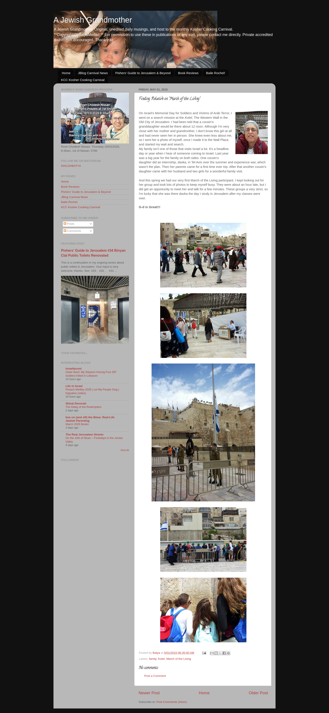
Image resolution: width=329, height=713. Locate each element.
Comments (72, 230)
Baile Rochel (69, 202)
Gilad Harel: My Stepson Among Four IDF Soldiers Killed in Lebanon (91, 373)
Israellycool (73, 368)
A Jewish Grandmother (92, 20)
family (152, 658)
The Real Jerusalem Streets (84, 434)
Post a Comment (155, 675)
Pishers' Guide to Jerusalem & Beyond (143, 73)
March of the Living (178, 658)
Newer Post (149, 693)
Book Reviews (188, 73)
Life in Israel (74, 386)
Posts (69, 223)
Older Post (258, 693)
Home (66, 73)
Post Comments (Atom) (172, 702)
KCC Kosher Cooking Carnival (83, 80)
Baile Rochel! (215, 73)
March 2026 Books (77, 424)
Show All (125, 450)
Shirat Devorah (76, 403)
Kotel (161, 658)
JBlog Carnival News (93, 73)
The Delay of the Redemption (84, 407)
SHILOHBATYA (71, 165)
